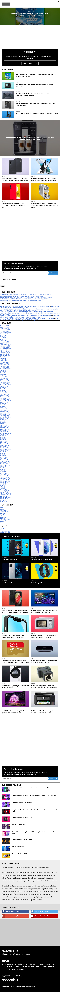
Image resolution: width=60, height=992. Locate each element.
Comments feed (5, 531)
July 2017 (3, 371)
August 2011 (3, 467)
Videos (2, 521)
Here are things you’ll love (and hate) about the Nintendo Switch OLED (29, 309)
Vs (1, 522)
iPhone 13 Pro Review (18, 846)
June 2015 (3, 405)
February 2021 (4, 342)
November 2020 (5, 346)
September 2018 (5, 355)
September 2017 (5, 369)
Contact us (22, 984)
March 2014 (4, 425)
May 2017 (3, 374)
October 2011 (4, 464)
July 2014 (3, 420)
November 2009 (5, 495)
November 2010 (5, 479)
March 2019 (3, 350)
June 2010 (3, 485)
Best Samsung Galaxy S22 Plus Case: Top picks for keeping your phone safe (15, 179)
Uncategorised (5, 520)
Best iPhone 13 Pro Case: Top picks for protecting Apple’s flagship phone (35, 104)
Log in (2, 529)
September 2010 (5, 481)
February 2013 (4, 442)
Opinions (3, 517)
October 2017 (4, 367)
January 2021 (4, 343)
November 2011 (5, 463)
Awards (41, 984)
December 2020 (5, 345)
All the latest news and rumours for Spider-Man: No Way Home (29, 319)
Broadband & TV (31, 964)
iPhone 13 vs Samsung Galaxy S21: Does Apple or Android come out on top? (34, 832)
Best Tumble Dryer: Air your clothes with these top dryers (15, 687)
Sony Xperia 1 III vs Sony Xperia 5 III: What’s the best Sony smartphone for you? (35, 810)
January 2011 (4, 476)
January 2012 (4, 460)
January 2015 (4, 412)
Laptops (38, 967)
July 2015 (3, 404)
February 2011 (4, 475)
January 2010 (4, 492)
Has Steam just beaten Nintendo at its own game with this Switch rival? (23, 309)
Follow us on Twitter (42, 911)
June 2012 (3, 453)
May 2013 (3, 438)
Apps (1, 508)
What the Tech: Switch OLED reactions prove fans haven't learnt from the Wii (25, 316)
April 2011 (3, 472)
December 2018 (5, 351)
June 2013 (3, 437)
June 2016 (3, 389)
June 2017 (3, 373)
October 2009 (4, 496)
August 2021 (4, 334)
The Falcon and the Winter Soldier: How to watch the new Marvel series (30, 313)
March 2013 (3, 441)
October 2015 (4, 400)
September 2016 (5, 385)
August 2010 (4, 483)
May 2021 (3, 338)
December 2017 (5, 365)
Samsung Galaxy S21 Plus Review (42, 560)
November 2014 (5, 414)
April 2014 (3, 424)
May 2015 (3, 406)
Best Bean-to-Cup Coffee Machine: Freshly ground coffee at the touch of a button (30, 138)
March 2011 (3, 473)
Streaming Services (8, 969)
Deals (2, 509)
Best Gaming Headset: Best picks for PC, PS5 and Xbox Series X (37, 114)
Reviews (2, 518)
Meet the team (32, 984)
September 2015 (5, 401)
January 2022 (4, 327)
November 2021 (5, 330)
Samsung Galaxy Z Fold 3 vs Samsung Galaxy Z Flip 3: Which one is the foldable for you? (34, 796)
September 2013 (5, 433)
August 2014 (4, 418)
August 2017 (4, 370)
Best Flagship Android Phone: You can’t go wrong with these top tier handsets (15, 611)
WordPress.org (5, 533)
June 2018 (3, 357)
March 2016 (3, 393)
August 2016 (4, 386)
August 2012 (4, 450)
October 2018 (4, 354)
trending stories (30, 63)
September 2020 (5, 349)
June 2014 (3, 421)
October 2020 (4, 347)
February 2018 (4, 362)
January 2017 (4, 379)
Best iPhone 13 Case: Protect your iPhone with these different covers (13, 636)
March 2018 (3, 361)
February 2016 (4, 394)
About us (4, 984)
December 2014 (5, 413)
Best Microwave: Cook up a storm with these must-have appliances (44, 636)
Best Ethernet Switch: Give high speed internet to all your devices (44, 661)
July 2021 (3, 335)
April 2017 (3, 375)
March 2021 (3, 341)
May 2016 (3, 390)
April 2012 (3, 456)
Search (2, 286)
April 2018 (3, 359)
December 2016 (5, 381)
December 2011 (5, 461)
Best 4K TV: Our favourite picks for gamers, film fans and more (13, 712)
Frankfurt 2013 (4, 512)
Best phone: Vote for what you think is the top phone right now (32, 788)
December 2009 (5, 493)
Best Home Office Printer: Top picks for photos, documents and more (44, 712)
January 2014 (4, 428)
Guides (18, 73)
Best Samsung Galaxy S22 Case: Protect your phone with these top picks (13, 205)
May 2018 (3, 358)
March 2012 (3, 457)
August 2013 (4, 434)
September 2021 (5, 333)
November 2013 (5, 430)
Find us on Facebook (13, 911)
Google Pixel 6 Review (18, 824)
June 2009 (3, 501)
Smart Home (29, 967)
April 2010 (3, 488)
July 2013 (3, 436)
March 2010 (3, 489)
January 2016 (4, 396)
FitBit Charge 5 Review (38, 583)
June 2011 (3, 469)
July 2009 (3, 500)
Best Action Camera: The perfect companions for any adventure (34, 85)
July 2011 (2, 468)
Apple (41, 964)
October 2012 (4, 448)
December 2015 (5, 397)
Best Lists (10, 967)
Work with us (13, 984)
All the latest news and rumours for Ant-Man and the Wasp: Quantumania (24, 306)
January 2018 (4, 363)
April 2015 (3, 408)
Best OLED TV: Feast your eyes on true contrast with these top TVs (44, 611)
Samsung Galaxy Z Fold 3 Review (22, 817)
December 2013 (5, 429)
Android (47, 964)
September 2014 (5, 417)
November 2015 (5, 398)
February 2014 (4, 426)
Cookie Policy (30, 986)
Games (2, 513)
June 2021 (3, 337)
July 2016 (3, 388)
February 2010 (4, 491)
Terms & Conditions (8, 986)
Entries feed (4, 530)
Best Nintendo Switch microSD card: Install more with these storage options (15, 661)
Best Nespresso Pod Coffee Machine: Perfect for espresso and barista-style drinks (44, 205)
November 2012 (5, 446)
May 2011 (3, 471)
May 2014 (3, 422)
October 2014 (4, 416)
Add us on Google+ (12, 916)
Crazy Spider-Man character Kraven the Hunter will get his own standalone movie (27, 318)
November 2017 (5, 366)
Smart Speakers (48, 967)
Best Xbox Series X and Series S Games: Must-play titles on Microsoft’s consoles (30, 57)
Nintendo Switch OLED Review (21, 854)
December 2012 (5, 445)
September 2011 (5, 465)
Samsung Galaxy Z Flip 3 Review (22, 802)
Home (4, 964)
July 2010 (3, 484)
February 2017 (4, 378)
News (2, 516)
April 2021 (3, 339)
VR (23, 967)
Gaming (17, 967)
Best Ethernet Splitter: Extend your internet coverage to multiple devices (44, 687)
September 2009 (5, 497)
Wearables (20, 969)
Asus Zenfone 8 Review (9, 583)
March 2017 (3, 377)
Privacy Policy (20, 986)
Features (3, 510)
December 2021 (5, 329)
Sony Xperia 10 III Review (10, 560)
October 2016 (4, 384)
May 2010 (3, 487)
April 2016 (3, 392)
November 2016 (5, 382)
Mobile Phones (19, 964)
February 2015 (4, 410)
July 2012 (3, 452)
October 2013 (4, 432)
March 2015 (3, 409)
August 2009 (4, 499)
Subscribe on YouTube (43, 916)
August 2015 (4, 402)
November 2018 (5, 353)
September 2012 (5, 449)
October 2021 (4, 331)
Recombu (10, 979)
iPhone (54, 964)
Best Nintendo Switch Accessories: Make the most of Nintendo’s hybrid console (34, 95)
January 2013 (4, 444)
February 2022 (4, 326)
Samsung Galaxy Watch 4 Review (22, 839)
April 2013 (3, 440)
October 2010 (4, 480)
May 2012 (3, 455)
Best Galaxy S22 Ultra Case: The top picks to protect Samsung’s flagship (43, 179)
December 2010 (5, 477)
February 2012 (4, 459)
